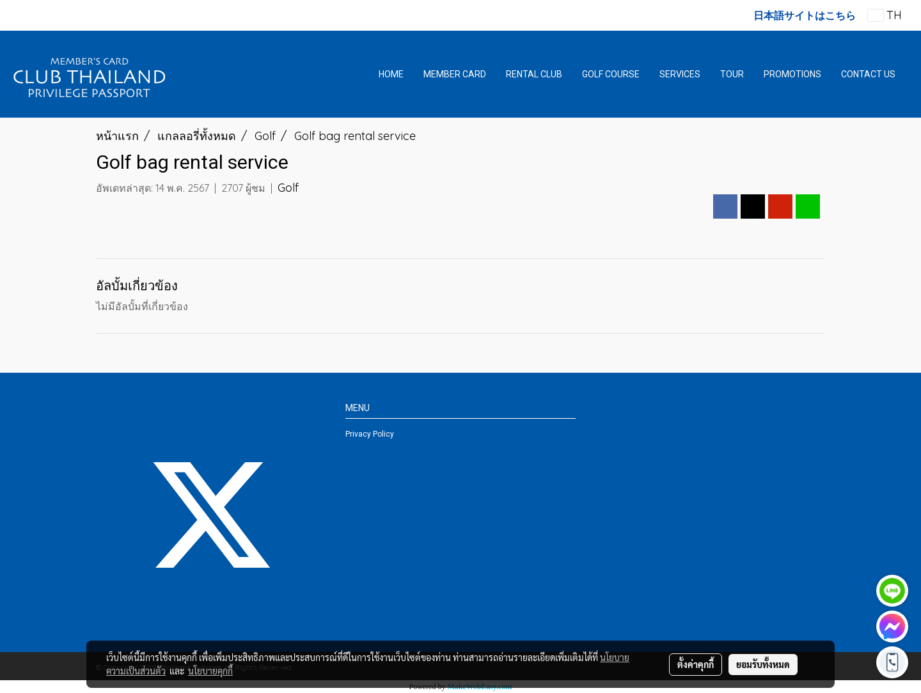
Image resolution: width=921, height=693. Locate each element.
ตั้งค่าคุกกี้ (695, 664)
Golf (288, 187)
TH (885, 15)
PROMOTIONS (792, 74)
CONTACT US (868, 74)
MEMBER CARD (454, 74)
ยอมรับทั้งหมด (763, 664)
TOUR (732, 74)
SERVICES (679, 74)
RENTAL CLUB (534, 74)
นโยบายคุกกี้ (210, 670)
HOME (391, 74)
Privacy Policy (369, 434)
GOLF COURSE (611, 74)
